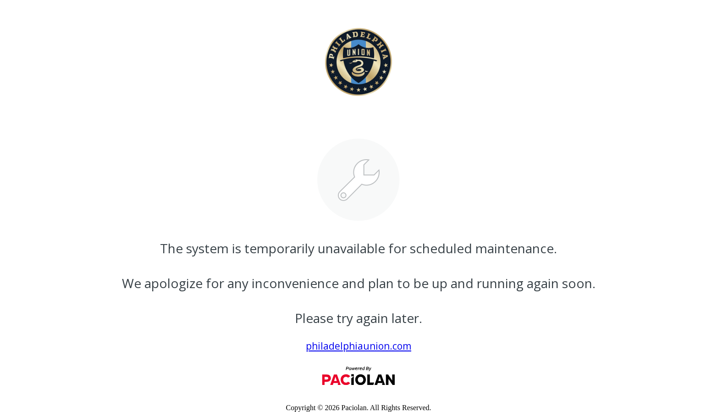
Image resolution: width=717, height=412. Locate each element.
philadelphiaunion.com (358, 346)
